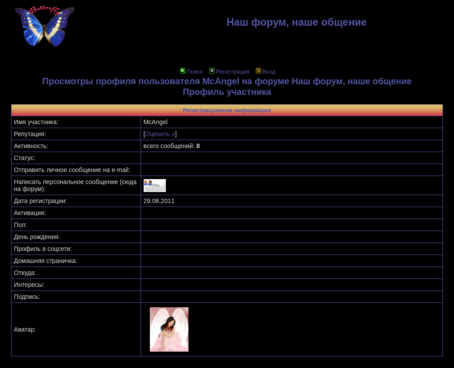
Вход (265, 71)
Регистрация (229, 71)
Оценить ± (160, 133)
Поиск (191, 71)
